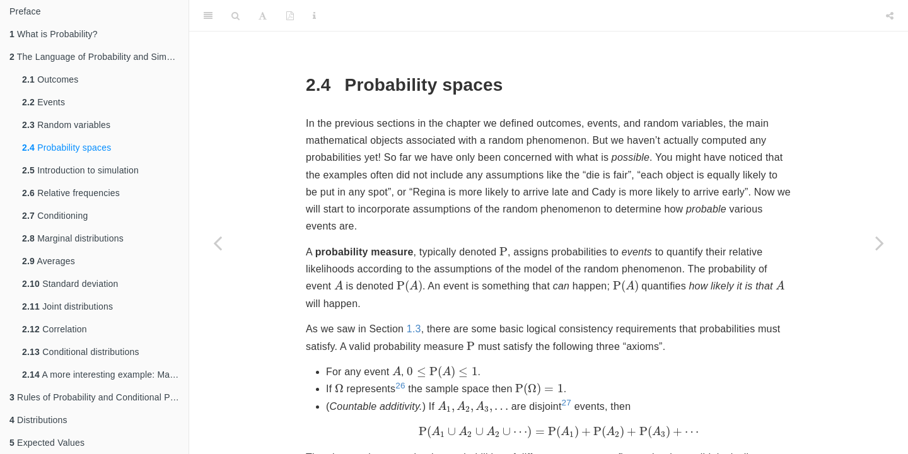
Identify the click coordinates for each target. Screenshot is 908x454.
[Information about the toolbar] (314, 16)
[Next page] (879, 243)
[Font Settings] (262, 16)
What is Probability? (53, 34)
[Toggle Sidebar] (208, 16)
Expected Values (46, 443)
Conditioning (55, 216)
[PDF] (290, 16)
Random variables (66, 125)
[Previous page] (217, 243)
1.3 (414, 328)
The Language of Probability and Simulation (99, 57)
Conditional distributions (80, 352)
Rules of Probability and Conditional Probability (99, 397)
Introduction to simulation (80, 170)
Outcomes (50, 79)
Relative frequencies (71, 193)
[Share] (889, 16)
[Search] (235, 16)
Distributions (38, 420)
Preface (25, 11)
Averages (48, 261)
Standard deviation (70, 284)
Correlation (54, 329)
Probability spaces (66, 148)
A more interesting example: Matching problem (105, 375)
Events (43, 102)
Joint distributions (67, 306)
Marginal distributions (73, 238)
